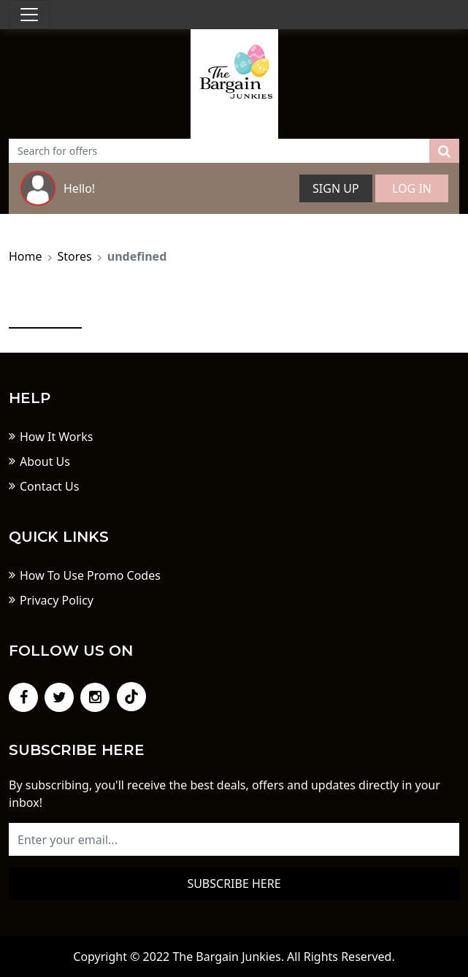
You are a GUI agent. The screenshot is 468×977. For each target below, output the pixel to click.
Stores (75, 256)
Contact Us (49, 486)
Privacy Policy (56, 600)
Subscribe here (233, 884)
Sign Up (335, 188)
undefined (137, 256)
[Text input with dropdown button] (219, 151)
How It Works (56, 437)
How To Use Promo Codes (90, 575)
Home (25, 256)
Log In (411, 188)
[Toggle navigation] (29, 14)
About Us (45, 461)
